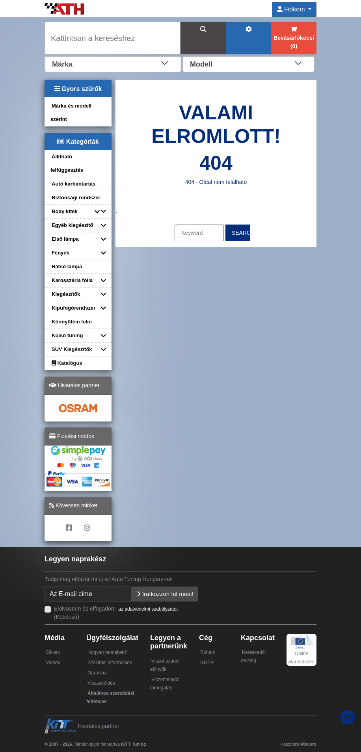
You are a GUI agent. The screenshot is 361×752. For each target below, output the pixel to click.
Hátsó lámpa (67, 266)
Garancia (97, 673)
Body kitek (65, 211)
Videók (53, 662)
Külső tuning (67, 335)
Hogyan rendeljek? (107, 652)
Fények (60, 253)
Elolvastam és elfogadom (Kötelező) (116, 612)
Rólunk (207, 652)
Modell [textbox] (201, 64)
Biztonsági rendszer (76, 198)
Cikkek (53, 652)
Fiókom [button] (292, 9)
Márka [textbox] (62, 64)
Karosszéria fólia (72, 280)
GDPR (207, 662)
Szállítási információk (109, 662)
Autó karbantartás (73, 184)
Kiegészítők (66, 294)
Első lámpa (65, 239)
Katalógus (67, 363)
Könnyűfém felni (72, 322)
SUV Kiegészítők (72, 349)
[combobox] (113, 63)
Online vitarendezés (300, 652)
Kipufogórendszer (73, 308)
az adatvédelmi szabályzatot (148, 609)
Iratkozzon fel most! (165, 593)
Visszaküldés (101, 683)
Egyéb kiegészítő (72, 225)
